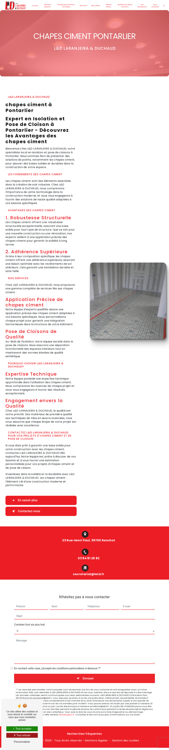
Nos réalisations (142, 6)
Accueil (35, 6)
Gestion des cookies (125, 740)
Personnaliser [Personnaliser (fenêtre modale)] (22, 741)
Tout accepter (22, 728)
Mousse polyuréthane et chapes (66, 6)
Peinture (83, 6)
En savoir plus (24, 500)
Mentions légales (96, 740)
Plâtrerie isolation (47, 6)
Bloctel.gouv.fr (66, 710)
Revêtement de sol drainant (125, 6)
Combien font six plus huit (29, 620)
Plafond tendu (108, 6)
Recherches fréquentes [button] (84, 734)
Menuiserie (95, 6)
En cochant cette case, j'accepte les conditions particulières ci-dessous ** (57, 663)
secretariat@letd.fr (88, 570)
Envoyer (88, 674)
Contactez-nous (25, 511)
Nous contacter (155, 6)
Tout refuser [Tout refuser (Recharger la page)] (22, 735)
